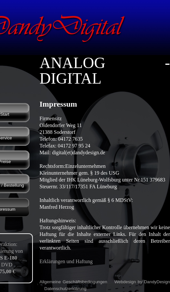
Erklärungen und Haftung (66, 261)
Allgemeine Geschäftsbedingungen (73, 281)
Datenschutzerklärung (65, 288)
